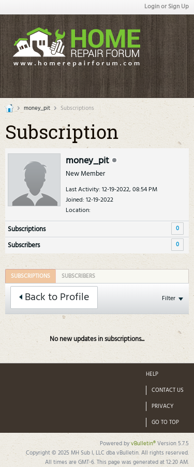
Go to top (165, 422)
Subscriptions (27, 229)
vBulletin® (143, 443)
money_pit (37, 108)
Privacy (163, 406)
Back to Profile (54, 297)
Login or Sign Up (166, 7)
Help (152, 374)
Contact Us (168, 390)
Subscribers (24, 245)
